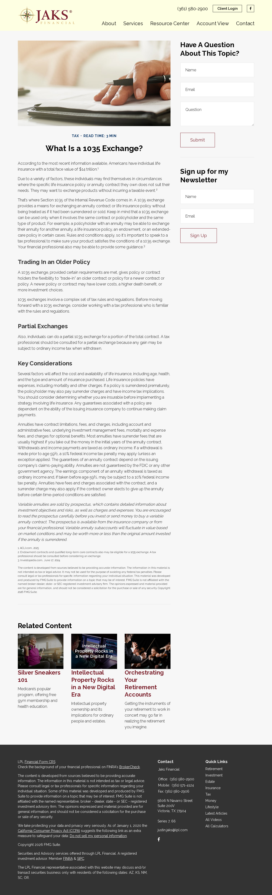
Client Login (227, 9)
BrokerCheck (129, 767)
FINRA (68, 859)
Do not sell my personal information (98, 836)
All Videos (213, 820)
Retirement (213, 769)
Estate (210, 782)
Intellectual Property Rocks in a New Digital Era (93, 683)
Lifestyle (212, 807)
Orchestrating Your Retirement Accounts (144, 683)
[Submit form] (197, 140)
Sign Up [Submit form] (198, 235)
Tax (208, 794)
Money (210, 801)
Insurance (213, 788)
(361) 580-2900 (192, 8)
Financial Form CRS (40, 762)
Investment (213, 775)
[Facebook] (159, 839)
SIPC (80, 859)
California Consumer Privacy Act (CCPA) (49, 831)
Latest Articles (216, 813)
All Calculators (216, 826)
